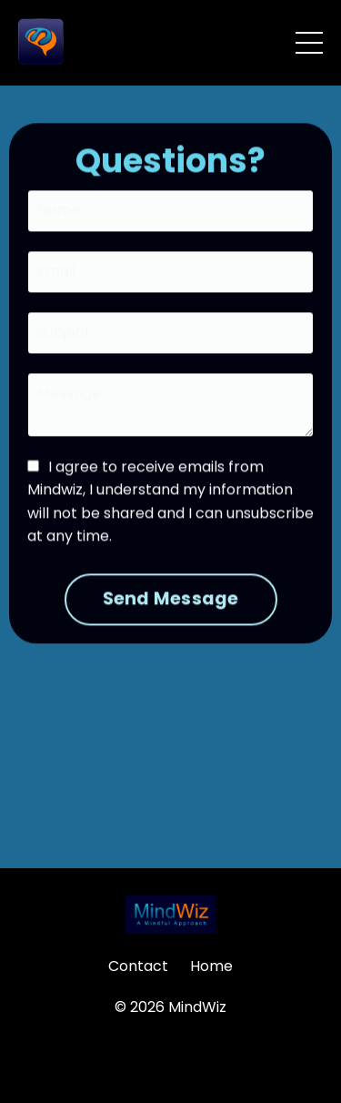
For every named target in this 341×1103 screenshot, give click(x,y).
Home (211, 966)
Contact (138, 966)
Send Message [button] (171, 600)
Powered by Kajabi (171, 1056)
